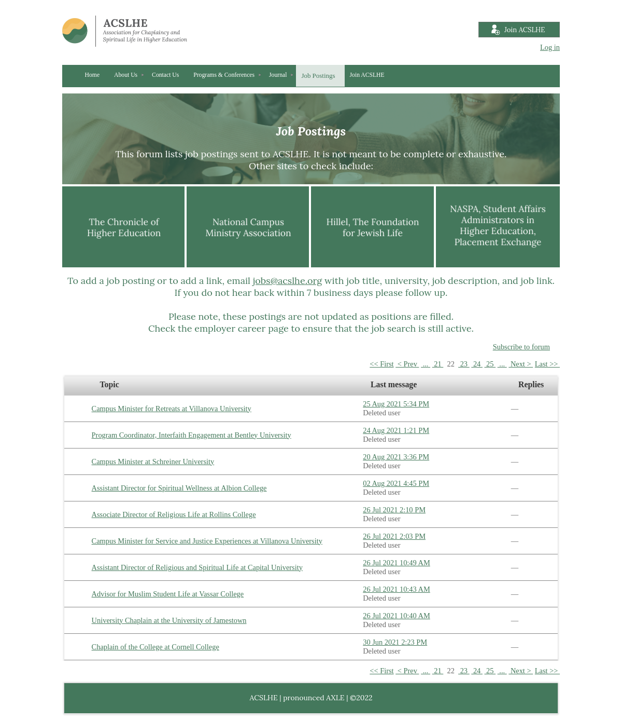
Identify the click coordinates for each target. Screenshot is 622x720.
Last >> (547, 364)
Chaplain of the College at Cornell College (155, 647)
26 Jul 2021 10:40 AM (396, 616)
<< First (381, 364)
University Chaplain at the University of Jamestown (169, 620)
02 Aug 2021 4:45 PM (396, 483)
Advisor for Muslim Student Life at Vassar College (168, 594)
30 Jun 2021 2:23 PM (395, 642)
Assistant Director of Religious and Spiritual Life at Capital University (197, 567)
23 (464, 364)
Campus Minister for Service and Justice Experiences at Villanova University (207, 541)
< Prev (407, 364)
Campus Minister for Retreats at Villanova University (171, 408)
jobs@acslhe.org (287, 281)
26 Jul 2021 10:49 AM (396, 563)
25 (490, 364)
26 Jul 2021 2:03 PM (394, 536)
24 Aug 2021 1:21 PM (396, 430)
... (425, 364)
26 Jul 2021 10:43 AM (396, 589)
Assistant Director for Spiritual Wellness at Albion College (179, 488)
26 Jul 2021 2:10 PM (394, 510)
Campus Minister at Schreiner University (153, 461)
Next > (520, 364)
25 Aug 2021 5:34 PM (396, 404)
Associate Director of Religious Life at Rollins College (174, 514)
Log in (550, 47)
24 (477, 364)
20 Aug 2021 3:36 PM (396, 457)
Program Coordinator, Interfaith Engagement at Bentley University (191, 435)
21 (438, 364)
